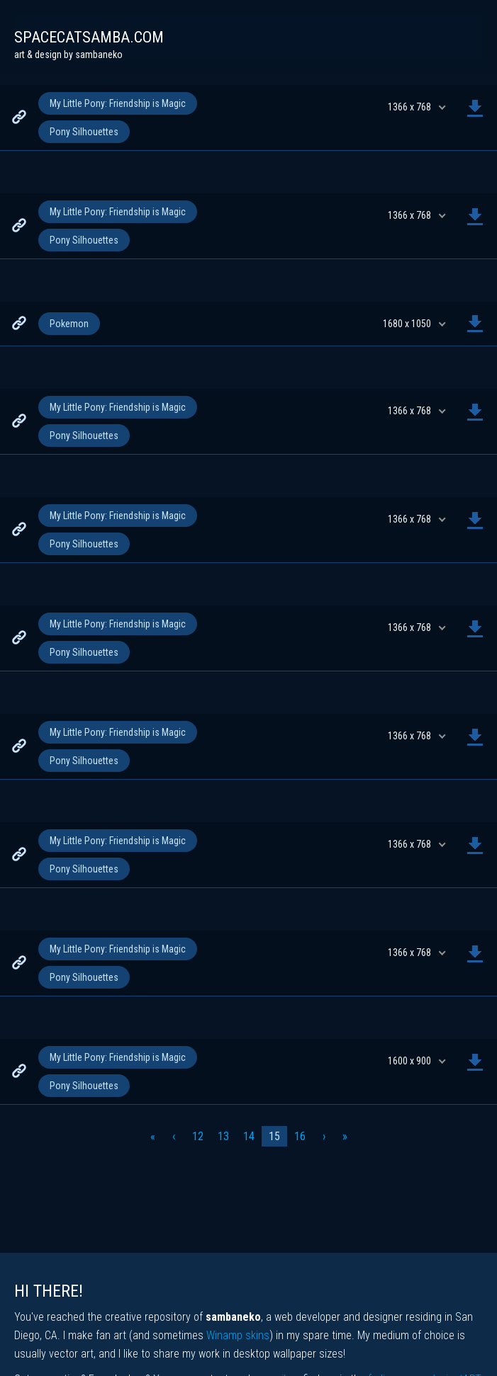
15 (274, 1136)
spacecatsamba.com (89, 37)
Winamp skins (237, 1335)
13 (223, 1136)
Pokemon (69, 323)
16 (300, 1136)
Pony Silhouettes (84, 131)
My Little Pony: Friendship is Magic (118, 103)
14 (249, 1136)
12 (197, 1136)
